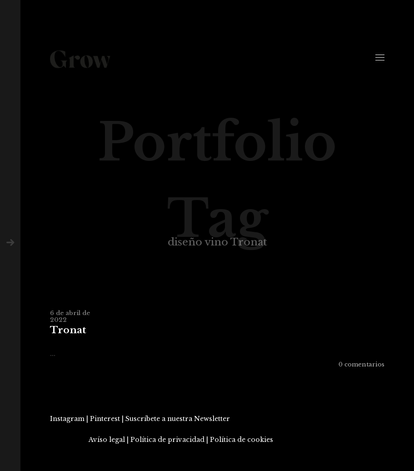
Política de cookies (241, 440)
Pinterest (105, 419)
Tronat (68, 330)
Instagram (67, 419)
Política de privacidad (167, 440)
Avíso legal (107, 440)
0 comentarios (361, 364)
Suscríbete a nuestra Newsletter (177, 419)
